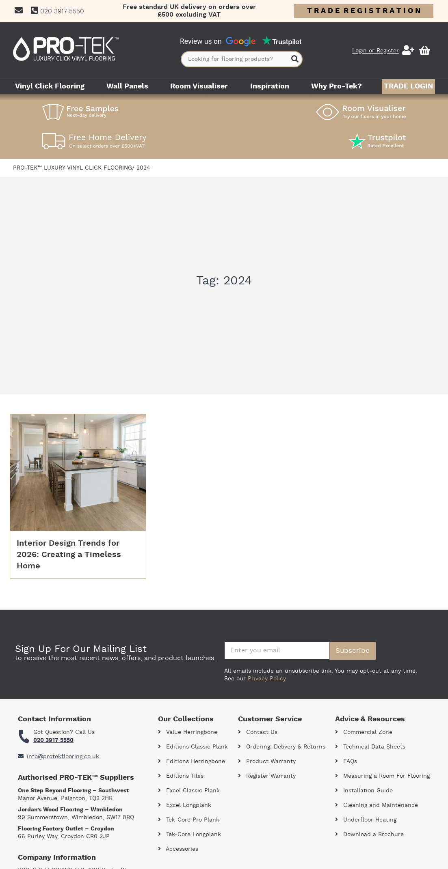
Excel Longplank (184, 805)
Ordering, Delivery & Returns (281, 747)
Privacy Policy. (267, 679)
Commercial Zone (363, 732)
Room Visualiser (199, 86)
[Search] (295, 59)
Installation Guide (364, 791)
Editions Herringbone (191, 761)
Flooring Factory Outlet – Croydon (66, 829)
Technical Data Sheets (370, 747)
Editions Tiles (180, 776)
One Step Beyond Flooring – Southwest (73, 791)
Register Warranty (267, 776)
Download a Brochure (369, 834)
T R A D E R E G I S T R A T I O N (363, 11)
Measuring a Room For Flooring (382, 776)
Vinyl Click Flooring (49, 86)
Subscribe (352, 650)
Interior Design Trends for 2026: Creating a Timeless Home (69, 554)
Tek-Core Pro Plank (188, 820)
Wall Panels (127, 86)
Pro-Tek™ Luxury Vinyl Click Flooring (72, 168)
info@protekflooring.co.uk (58, 756)
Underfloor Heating (365, 820)
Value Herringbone (187, 732)
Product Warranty (267, 761)
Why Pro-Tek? (336, 86)
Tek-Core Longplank (189, 834)
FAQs (346, 761)
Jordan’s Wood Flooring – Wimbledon (70, 810)
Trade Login (408, 86)
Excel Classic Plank (189, 791)
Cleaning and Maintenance (376, 805)
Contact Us (257, 732)
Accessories (178, 849)
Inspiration (269, 86)
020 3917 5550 (53, 740)
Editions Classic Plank (193, 747)
